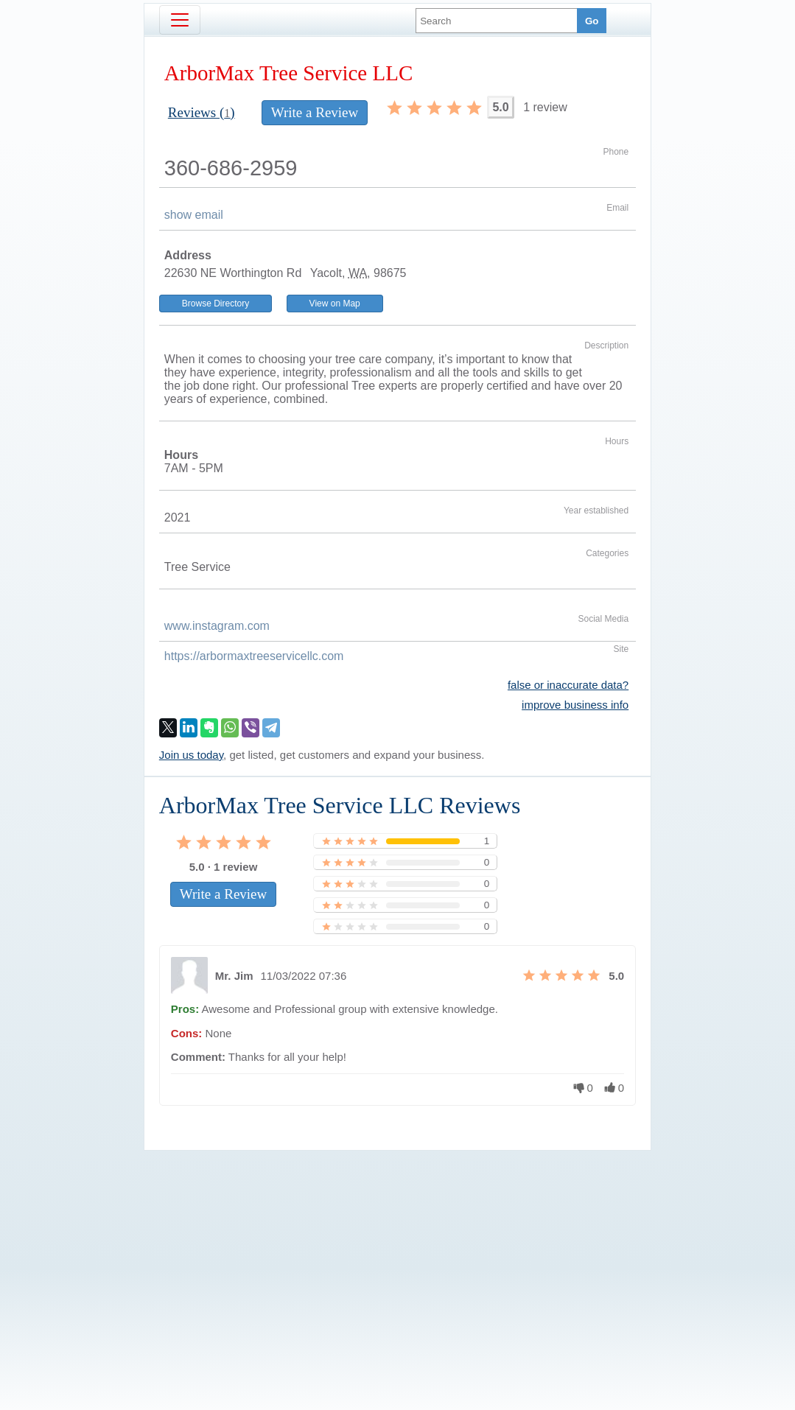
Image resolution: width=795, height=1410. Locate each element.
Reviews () (201, 112)
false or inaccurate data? (568, 684)
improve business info (575, 704)
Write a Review (314, 112)
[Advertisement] (398, 1255)
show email (193, 214)
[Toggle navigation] (179, 20)
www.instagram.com (217, 626)
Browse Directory (215, 303)
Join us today (191, 754)
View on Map (334, 303)
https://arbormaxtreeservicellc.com (254, 656)
